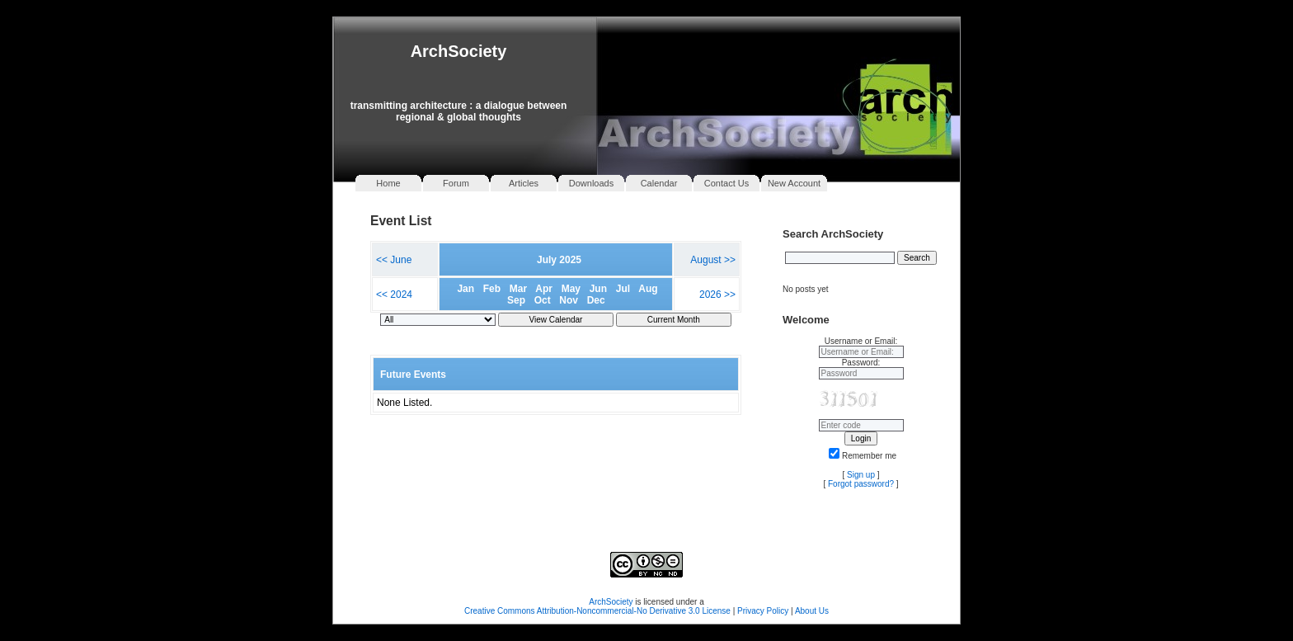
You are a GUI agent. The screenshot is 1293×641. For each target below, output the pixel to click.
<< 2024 (394, 294)
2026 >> (717, 294)
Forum (456, 183)
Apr (543, 289)
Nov (568, 300)
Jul (623, 289)
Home (388, 183)
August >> (713, 260)
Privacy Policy (764, 610)
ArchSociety (459, 51)
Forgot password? (861, 483)
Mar (518, 289)
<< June (393, 260)
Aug (647, 289)
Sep (516, 300)
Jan (465, 289)
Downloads (591, 183)
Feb (492, 289)
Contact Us (726, 183)
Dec (596, 300)
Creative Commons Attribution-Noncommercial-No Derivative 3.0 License (597, 610)
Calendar (659, 183)
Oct (542, 300)
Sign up (861, 474)
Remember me (862, 455)
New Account (794, 183)
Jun (598, 289)
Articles (523, 183)
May (571, 289)
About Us (812, 610)
